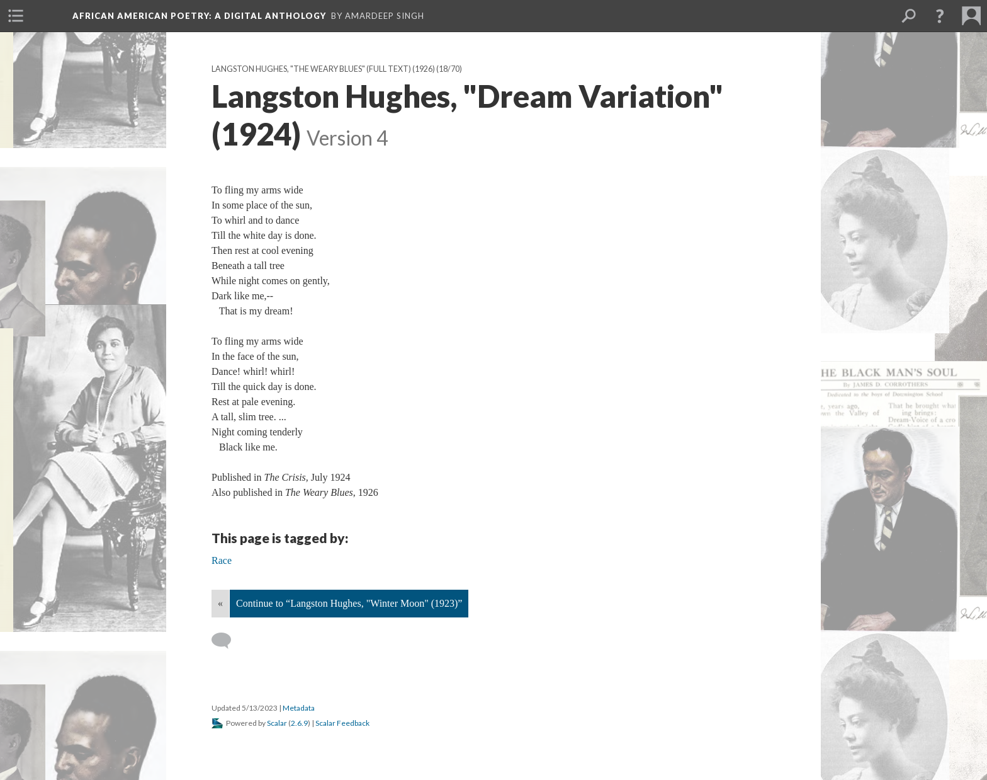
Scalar (277, 723)
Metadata (299, 708)
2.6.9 (299, 723)
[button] (940, 16)
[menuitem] (15, 16)
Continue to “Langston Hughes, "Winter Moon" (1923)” (349, 603)
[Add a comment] (227, 641)
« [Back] (220, 603)
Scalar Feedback (342, 723)
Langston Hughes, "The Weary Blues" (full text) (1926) (323, 69)
